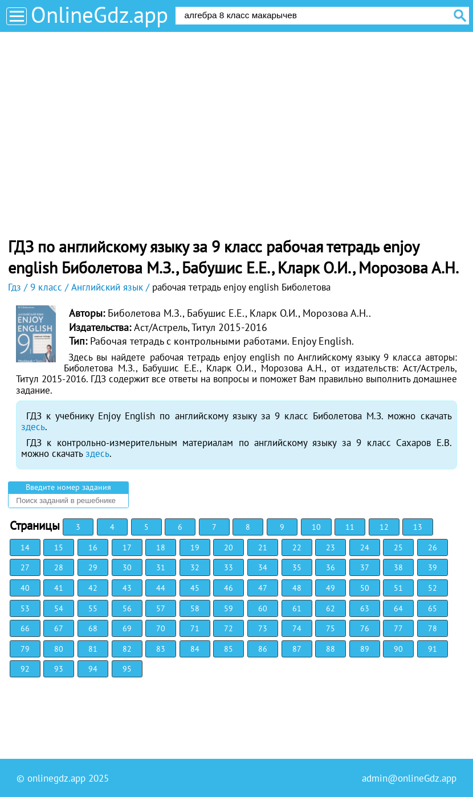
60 (262, 608)
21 (262, 547)
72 (228, 628)
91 (432, 649)
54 (58, 608)
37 (364, 567)
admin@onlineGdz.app (409, 778)
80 (58, 649)
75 (330, 628)
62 (330, 608)
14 (25, 547)
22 (296, 547)
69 (127, 628)
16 (92, 547)
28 (58, 567)
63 (364, 608)
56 (127, 608)
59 (228, 608)
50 (364, 588)
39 (432, 567)
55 (92, 608)
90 (398, 649)
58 (194, 608)
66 (25, 628)
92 (25, 669)
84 (194, 649)
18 (160, 547)
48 (296, 588)
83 (160, 649)
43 (127, 588)
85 (228, 649)
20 (228, 547)
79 (25, 649)
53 (25, 608)
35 (296, 567)
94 (92, 669)
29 (92, 567)
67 (58, 628)
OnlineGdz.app (99, 14)
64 (398, 608)
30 (127, 567)
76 (364, 628)
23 (330, 547)
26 (432, 547)
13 (417, 527)
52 (432, 588)
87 (296, 649)
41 (58, 588)
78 (432, 628)
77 (398, 628)
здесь (33, 426)
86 (262, 649)
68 (92, 628)
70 (160, 628)
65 (432, 608)
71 (194, 628)
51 (398, 588)
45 (194, 588)
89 (364, 649)
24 (364, 547)
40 (25, 588)
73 (262, 628)
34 (262, 567)
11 (349, 527)
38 (398, 567)
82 (127, 649)
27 (25, 567)
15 (58, 547)
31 (160, 567)
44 (160, 588)
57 (160, 608)
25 (398, 547)
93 (58, 669)
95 (127, 669)
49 (330, 588)
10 (316, 527)
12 (384, 527)
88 (330, 649)
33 (228, 567)
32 (194, 567)
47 (262, 588)
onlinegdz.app (56, 778)
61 (296, 608)
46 (228, 588)
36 (330, 567)
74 (296, 628)
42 (92, 588)
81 (92, 649)
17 (127, 547)
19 (194, 547)
